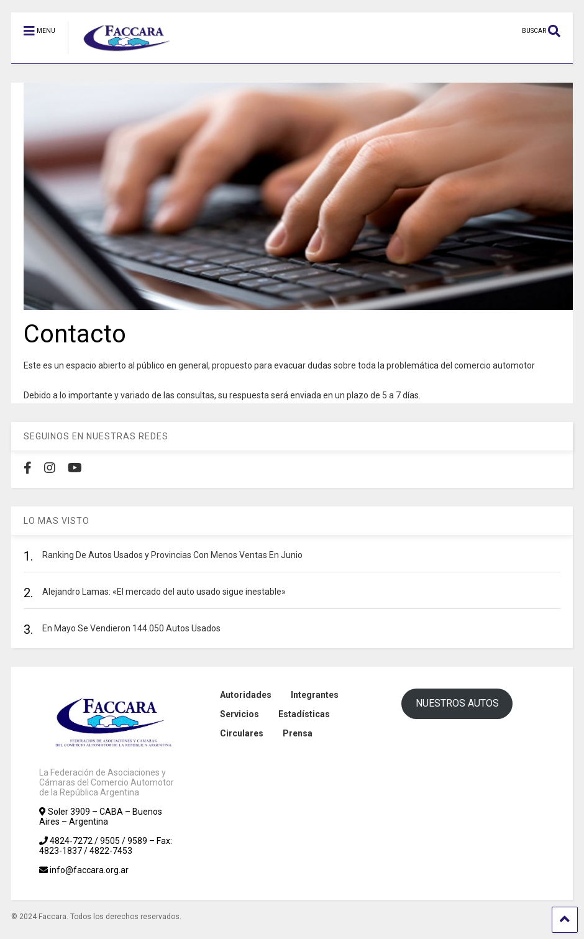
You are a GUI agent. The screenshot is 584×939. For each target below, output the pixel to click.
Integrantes (315, 695)
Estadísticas (304, 714)
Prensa (298, 733)
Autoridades (245, 695)
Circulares (241, 733)
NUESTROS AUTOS (457, 703)
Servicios (239, 714)
